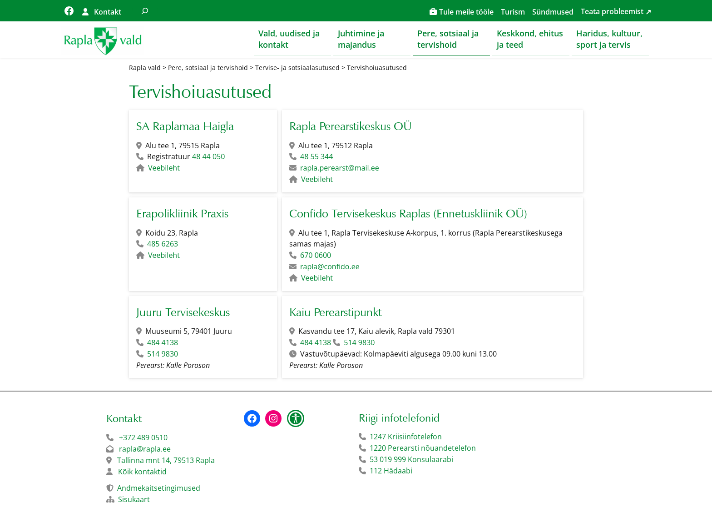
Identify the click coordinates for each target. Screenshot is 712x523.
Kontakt (107, 12)
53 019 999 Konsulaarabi (411, 459)
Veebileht (164, 168)
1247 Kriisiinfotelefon (406, 437)
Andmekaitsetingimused (158, 488)
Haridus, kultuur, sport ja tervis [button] (609, 39)
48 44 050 (208, 157)
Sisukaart (134, 499)
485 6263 (162, 244)
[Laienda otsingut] (145, 10)
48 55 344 (316, 157)
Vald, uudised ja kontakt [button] (289, 39)
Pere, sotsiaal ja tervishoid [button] (448, 39)
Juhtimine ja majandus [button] (361, 39)
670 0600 (315, 256)
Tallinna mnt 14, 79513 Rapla (166, 460)
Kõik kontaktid (142, 472)
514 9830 (162, 354)
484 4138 (162, 343)
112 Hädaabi (391, 471)
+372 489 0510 (143, 437)
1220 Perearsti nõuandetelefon (423, 448)
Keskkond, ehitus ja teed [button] (530, 39)
